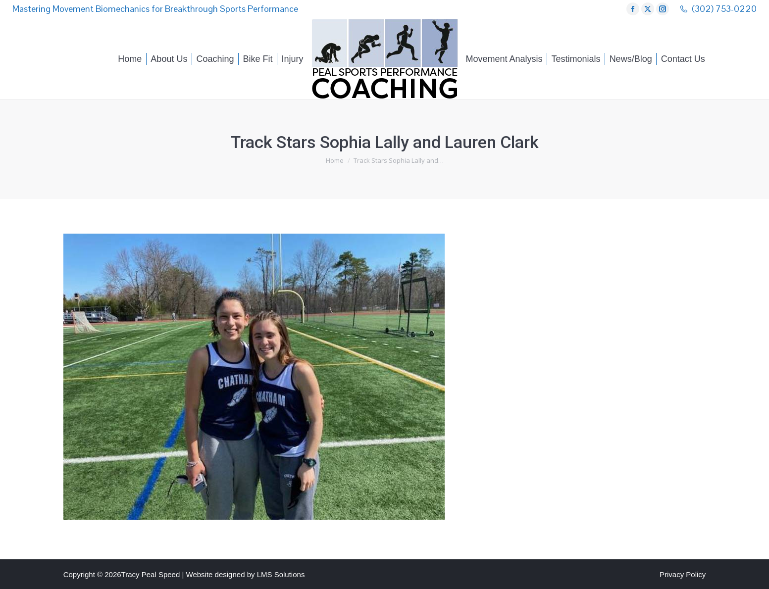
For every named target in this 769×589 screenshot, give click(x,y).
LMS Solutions (281, 574)
